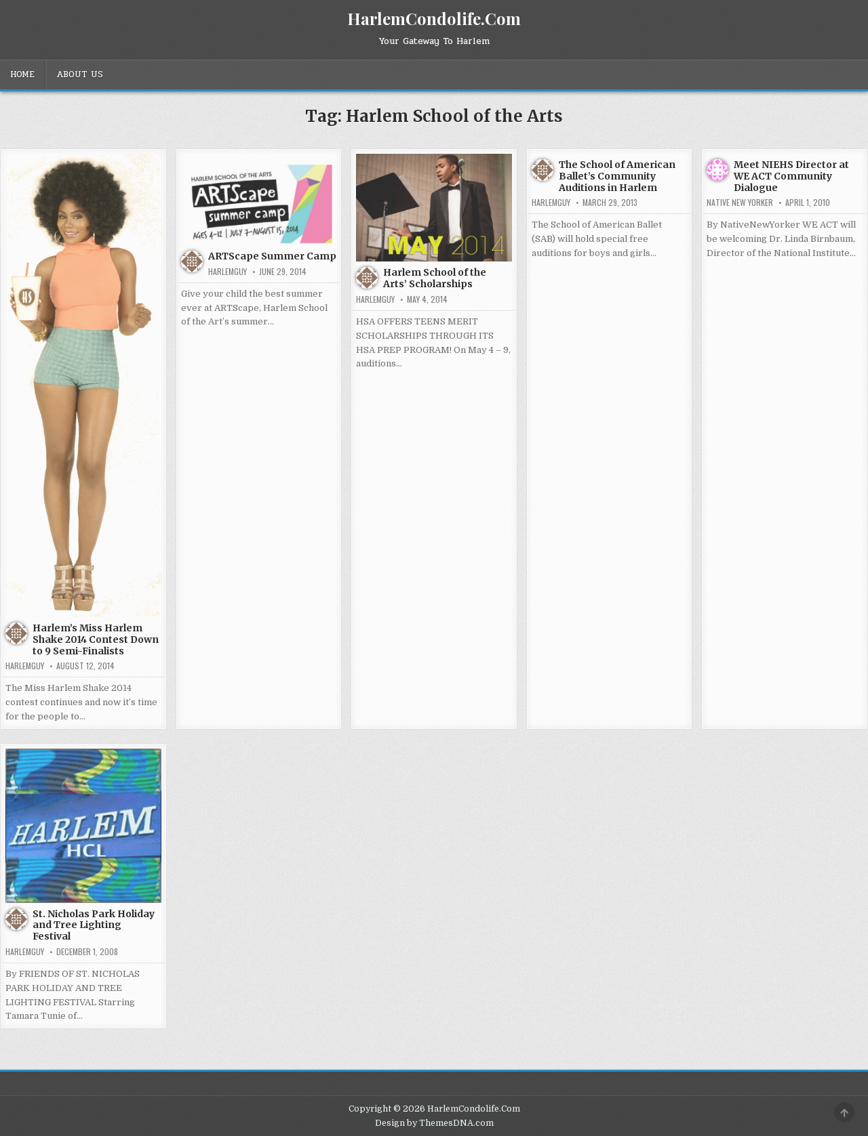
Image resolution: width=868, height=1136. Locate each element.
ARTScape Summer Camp (272, 256)
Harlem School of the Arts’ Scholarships (434, 278)
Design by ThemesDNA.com (434, 1123)
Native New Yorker (740, 202)
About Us (79, 74)
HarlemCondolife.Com (434, 18)
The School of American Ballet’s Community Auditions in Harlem (617, 176)
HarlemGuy (24, 666)
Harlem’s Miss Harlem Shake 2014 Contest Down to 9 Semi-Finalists (96, 639)
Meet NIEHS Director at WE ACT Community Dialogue (791, 176)
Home (22, 74)
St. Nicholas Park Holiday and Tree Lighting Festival (94, 925)
